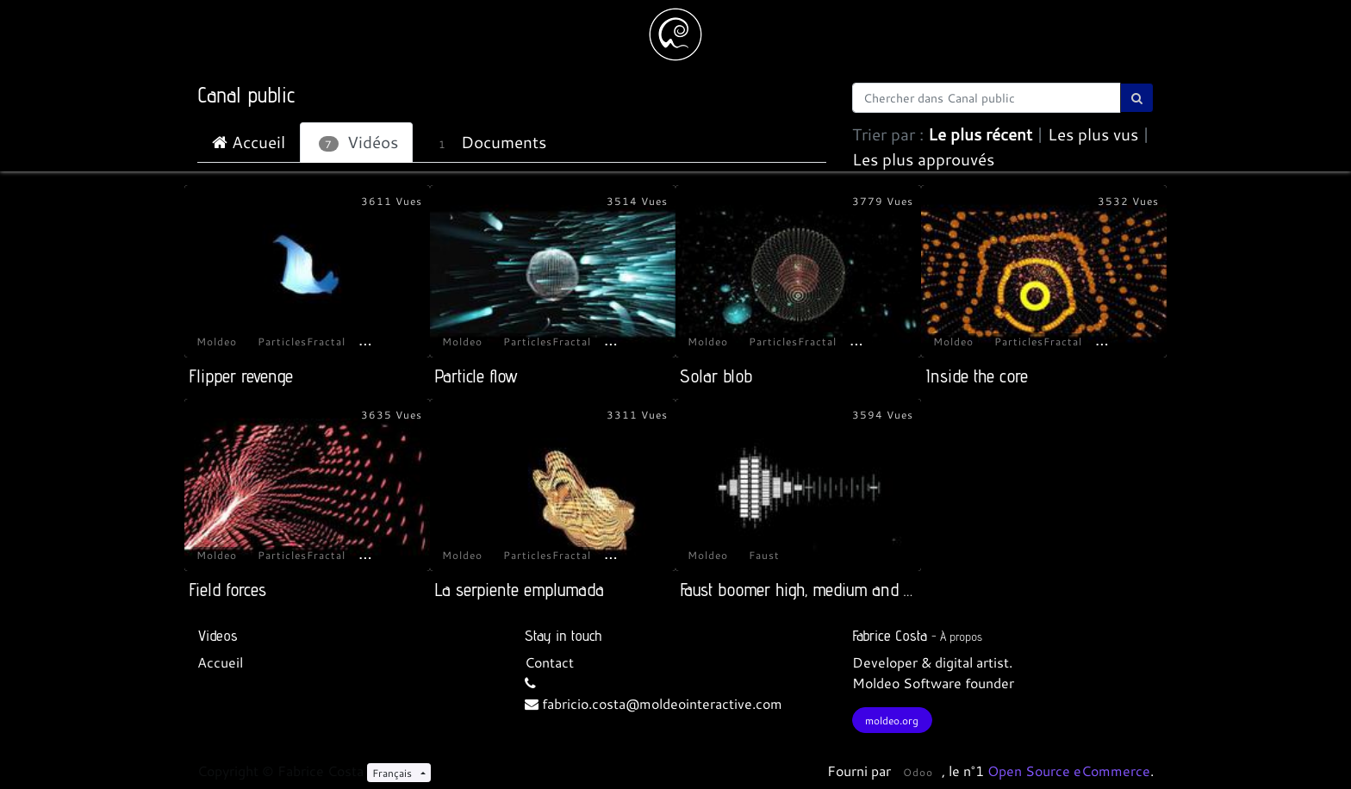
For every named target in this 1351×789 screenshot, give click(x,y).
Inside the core (976, 376)
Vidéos (358, 141)
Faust (764, 555)
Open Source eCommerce (1068, 770)
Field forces (227, 589)
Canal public (246, 95)
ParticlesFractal (302, 341)
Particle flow (476, 376)
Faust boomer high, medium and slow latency (835, 589)
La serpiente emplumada (519, 589)
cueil (228, 662)
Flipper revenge (241, 376)
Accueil (248, 141)
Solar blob (716, 376)
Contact (549, 662)
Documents (488, 141)
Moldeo (216, 341)
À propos (961, 636)
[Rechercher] (1137, 98)
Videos (217, 635)
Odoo (918, 772)
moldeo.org (891, 720)
